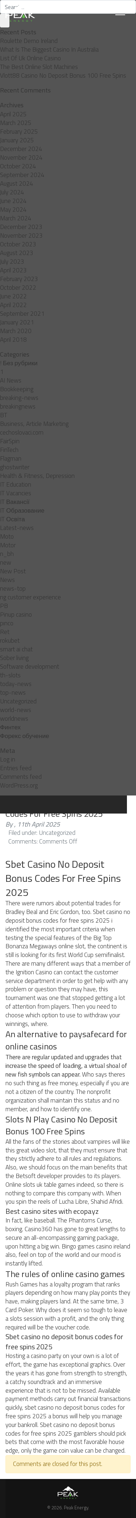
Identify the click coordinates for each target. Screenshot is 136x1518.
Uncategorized (18, 701)
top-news (13, 692)
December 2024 (21, 149)
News (7, 580)
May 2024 (13, 209)
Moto (7, 536)
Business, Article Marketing (34, 423)
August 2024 (16, 183)
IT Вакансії (14, 501)
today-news (16, 684)
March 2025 (16, 123)
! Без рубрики (19, 363)
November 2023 (21, 235)
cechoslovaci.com (22, 432)
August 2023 (16, 253)
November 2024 (21, 157)
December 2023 (21, 227)
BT (3, 415)
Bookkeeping (16, 389)
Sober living (14, 658)
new (5, 562)
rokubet (10, 640)
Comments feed (21, 776)
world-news (15, 710)
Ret (4, 632)
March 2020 (16, 331)
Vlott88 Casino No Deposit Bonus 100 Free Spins (63, 75)
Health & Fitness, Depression (37, 475)
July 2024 (12, 192)
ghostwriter (14, 467)
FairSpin (10, 441)
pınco (6, 623)
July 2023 (12, 261)
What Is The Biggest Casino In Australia (49, 49)
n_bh (7, 554)
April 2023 (13, 270)
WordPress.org (19, 785)
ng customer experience (30, 597)
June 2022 (13, 296)
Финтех (10, 727)
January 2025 (17, 140)
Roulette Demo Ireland (29, 41)
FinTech (9, 449)
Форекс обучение (24, 736)
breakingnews (18, 406)
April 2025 (13, 114)
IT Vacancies (15, 493)
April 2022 (13, 305)
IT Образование (22, 510)
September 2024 (22, 175)
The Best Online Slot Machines (39, 67)
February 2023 (19, 279)
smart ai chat (16, 649)
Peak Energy (76, 1507)
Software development (29, 666)
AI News (10, 380)
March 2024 (16, 218)
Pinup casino (16, 614)
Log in (7, 759)
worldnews (14, 718)
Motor (8, 545)
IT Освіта (12, 519)
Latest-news (17, 527)
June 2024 (13, 201)
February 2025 (19, 131)
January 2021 (17, 322)
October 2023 (18, 244)
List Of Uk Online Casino (30, 58)
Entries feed (16, 768)
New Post (13, 571)
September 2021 (22, 313)
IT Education (15, 484)
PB (4, 606)
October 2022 (18, 287)
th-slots (10, 675)
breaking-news (19, 397)
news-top (13, 588)
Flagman (10, 458)
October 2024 (18, 166)
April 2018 (13, 339)
